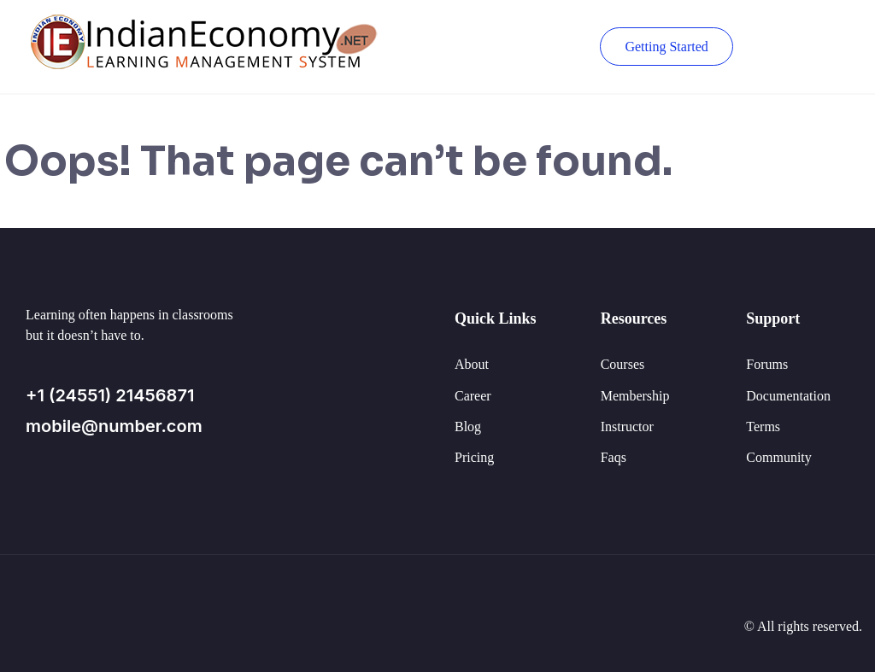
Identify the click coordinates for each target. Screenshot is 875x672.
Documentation (788, 396)
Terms (763, 426)
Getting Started (666, 46)
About (472, 364)
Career (473, 396)
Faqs (613, 457)
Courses (623, 364)
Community (778, 457)
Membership (635, 396)
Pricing (474, 457)
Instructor (627, 426)
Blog (468, 426)
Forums (767, 364)
